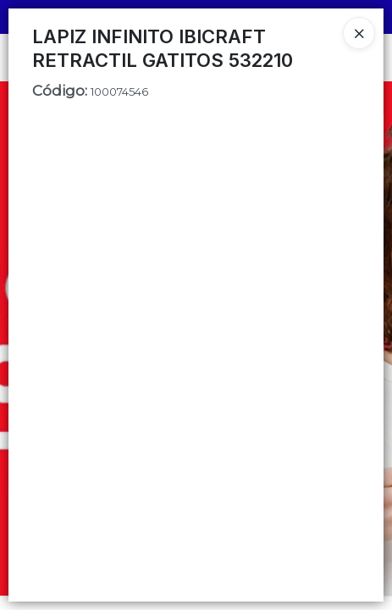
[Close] (359, 33)
